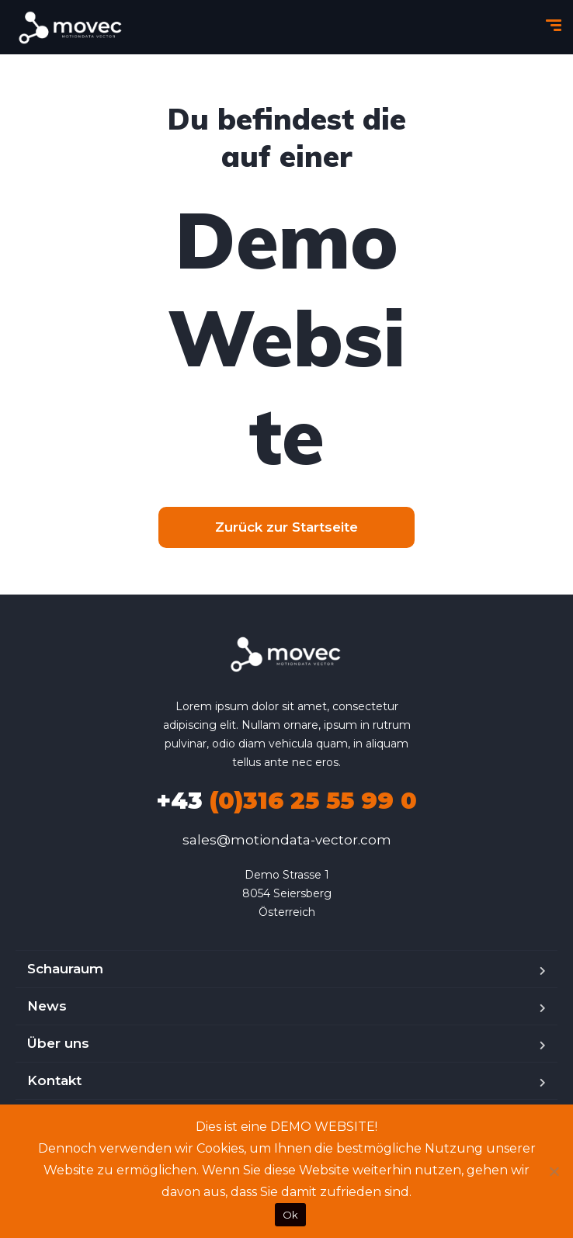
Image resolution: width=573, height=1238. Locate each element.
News (47, 1006)
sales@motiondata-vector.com (286, 840)
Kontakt (54, 1080)
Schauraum (65, 968)
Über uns (58, 1043)
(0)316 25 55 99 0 (286, 800)
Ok (291, 1215)
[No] (553, 1171)
